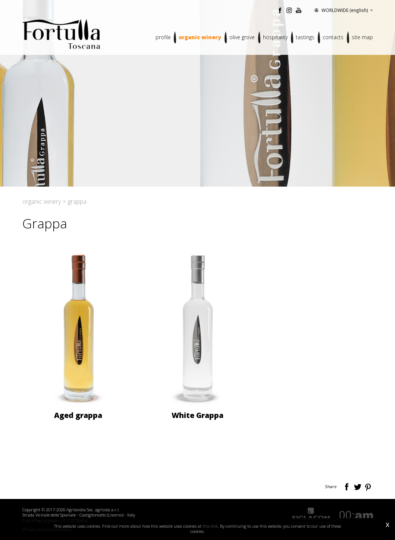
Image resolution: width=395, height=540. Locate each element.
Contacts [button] (333, 37)
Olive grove (242, 37)
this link (210, 526)
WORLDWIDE (343, 10)
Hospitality (275, 37)
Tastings (305, 37)
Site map (362, 37)
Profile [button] (162, 37)
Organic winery (200, 37)
